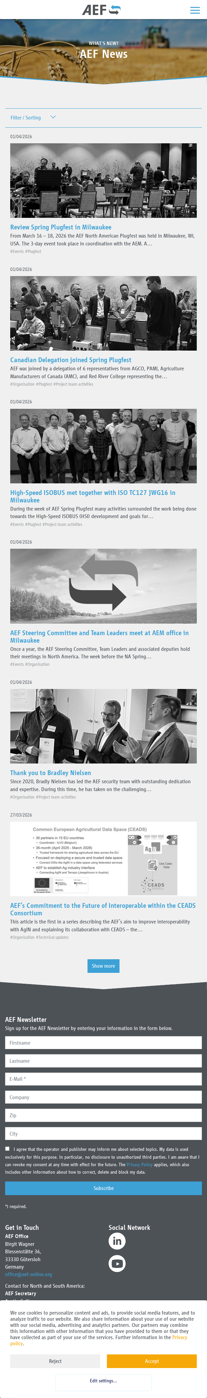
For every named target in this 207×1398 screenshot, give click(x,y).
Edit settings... (103, 1380)
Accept (152, 1361)
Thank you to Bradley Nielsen (50, 772)
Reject (55, 1361)
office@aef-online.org (28, 1274)
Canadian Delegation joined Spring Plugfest (70, 360)
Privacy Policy (140, 1164)
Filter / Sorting (26, 117)
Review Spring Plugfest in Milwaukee (60, 227)
